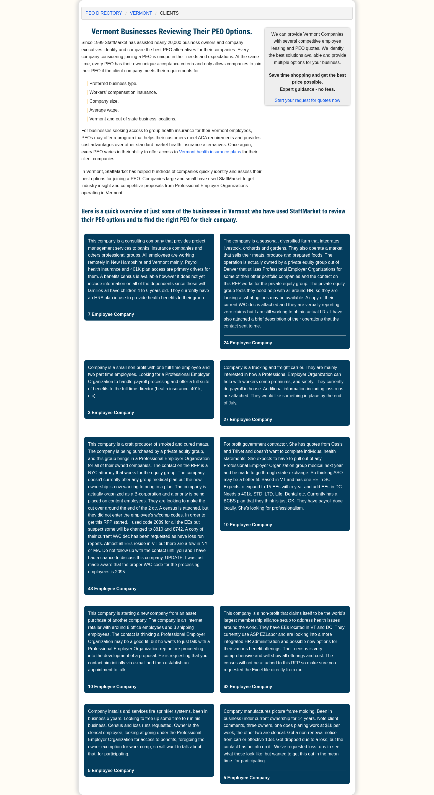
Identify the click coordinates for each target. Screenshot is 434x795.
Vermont (141, 13)
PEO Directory (104, 13)
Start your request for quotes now (307, 100)
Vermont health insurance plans (210, 151)
